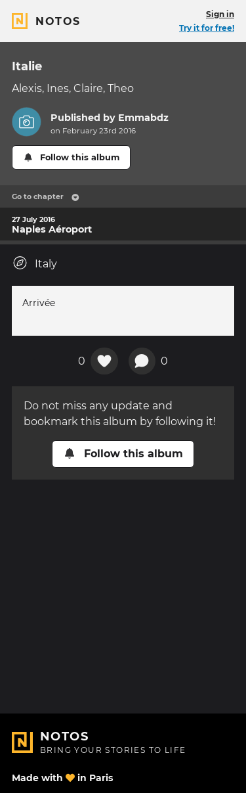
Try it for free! (206, 28)
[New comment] (142, 361)
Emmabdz (143, 118)
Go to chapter (45, 196)
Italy (34, 263)
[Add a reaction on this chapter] (104, 361)
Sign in (220, 14)
